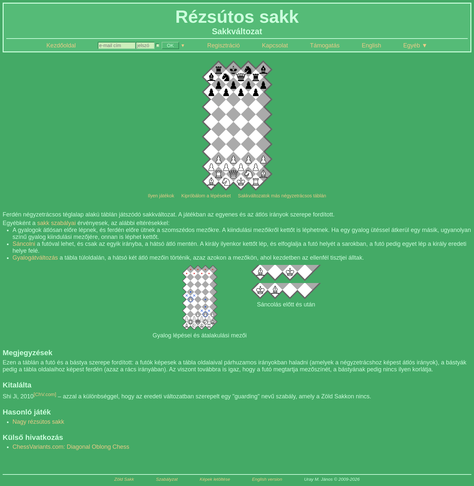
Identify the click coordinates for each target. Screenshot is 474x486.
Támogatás (325, 45)
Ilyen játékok (161, 195)
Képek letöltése (215, 479)
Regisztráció (223, 45)
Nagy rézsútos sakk (38, 421)
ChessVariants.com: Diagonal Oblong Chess (71, 446)
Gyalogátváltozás (35, 257)
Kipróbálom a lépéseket (206, 195)
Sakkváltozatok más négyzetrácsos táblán (282, 195)
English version (267, 479)
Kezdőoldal (61, 45)
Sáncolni (24, 244)
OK (170, 45)
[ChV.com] (45, 394)
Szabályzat (167, 479)
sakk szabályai (56, 223)
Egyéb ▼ (415, 45)
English (371, 45)
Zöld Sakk (124, 479)
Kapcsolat (275, 45)
